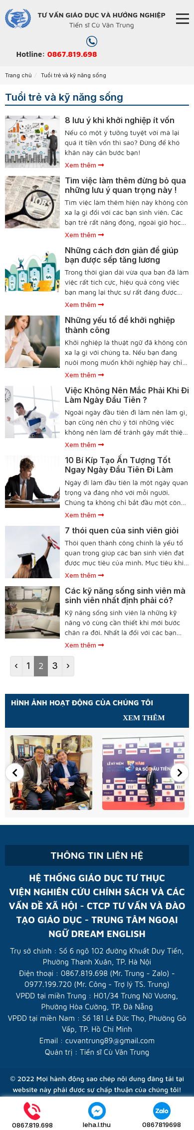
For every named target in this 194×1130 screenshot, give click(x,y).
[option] (51, 772)
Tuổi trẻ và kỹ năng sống (73, 75)
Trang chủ (18, 75)
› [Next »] (68, 665)
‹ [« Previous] (16, 665)
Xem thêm (84, 165)
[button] (14, 772)
